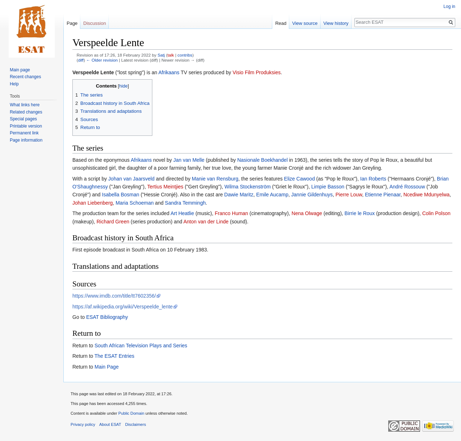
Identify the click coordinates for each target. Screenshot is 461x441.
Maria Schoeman (135, 203)
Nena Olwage (307, 213)
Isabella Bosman (120, 194)
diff (81, 60)
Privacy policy (83, 424)
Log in (449, 6)
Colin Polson (436, 213)
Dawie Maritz (239, 194)
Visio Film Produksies (257, 72)
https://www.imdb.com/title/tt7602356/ (114, 296)
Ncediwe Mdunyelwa (426, 194)
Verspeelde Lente (93, 72)
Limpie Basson (327, 187)
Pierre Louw (349, 194)
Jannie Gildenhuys (312, 194)
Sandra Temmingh (185, 203)
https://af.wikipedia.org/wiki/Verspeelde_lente (122, 306)
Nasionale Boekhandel (262, 160)
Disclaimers (135, 424)
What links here (25, 104)
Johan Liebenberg (92, 203)
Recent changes (25, 76)
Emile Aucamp (272, 194)
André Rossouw (407, 187)
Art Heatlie (182, 213)
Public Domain (131, 413)
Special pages (23, 118)
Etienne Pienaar (382, 194)
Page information (26, 140)
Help (14, 83)
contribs (185, 55)
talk (170, 55)
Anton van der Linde (205, 221)
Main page (20, 69)
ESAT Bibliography (107, 317)
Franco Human (231, 213)
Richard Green (113, 221)
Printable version (26, 126)
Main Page (106, 367)
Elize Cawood (299, 179)
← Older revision (102, 60)
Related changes (26, 112)
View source (305, 23)
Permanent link (24, 132)
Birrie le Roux (360, 213)
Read (280, 23)
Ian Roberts (373, 179)
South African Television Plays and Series (140, 345)
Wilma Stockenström (247, 187)
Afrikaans (168, 72)
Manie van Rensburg (215, 179)
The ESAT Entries (114, 356)
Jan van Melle (188, 160)
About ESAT (110, 424)
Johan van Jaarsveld (131, 179)
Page (72, 23)
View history (336, 23)
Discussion (94, 23)
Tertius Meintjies (165, 187)
